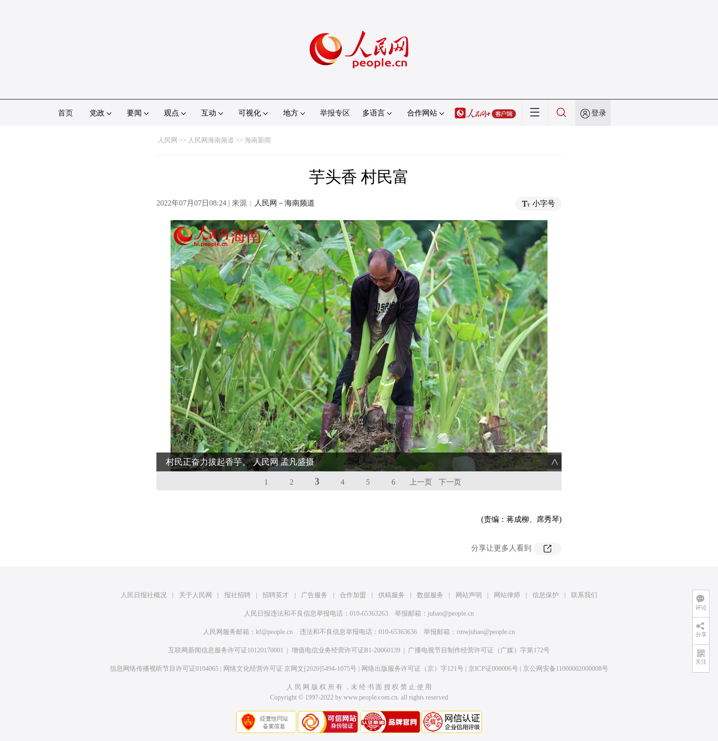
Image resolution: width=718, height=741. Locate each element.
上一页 (420, 482)
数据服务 (430, 595)
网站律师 (507, 595)
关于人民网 (195, 595)
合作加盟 (353, 595)
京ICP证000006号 (493, 668)
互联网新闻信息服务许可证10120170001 (226, 650)
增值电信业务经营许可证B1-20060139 (346, 650)
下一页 (450, 482)
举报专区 (335, 113)
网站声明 (469, 595)
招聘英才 (275, 595)
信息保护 (545, 595)
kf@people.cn (274, 631)
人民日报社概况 (144, 595)
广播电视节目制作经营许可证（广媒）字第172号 (479, 650)
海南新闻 (258, 140)
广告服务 (314, 595)
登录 (598, 113)
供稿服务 (391, 595)
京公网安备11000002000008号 (565, 668)
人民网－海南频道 (284, 203)
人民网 (168, 140)
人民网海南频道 (211, 140)
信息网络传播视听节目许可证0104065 (164, 668)
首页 (65, 113)
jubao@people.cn (451, 613)
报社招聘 (237, 595)
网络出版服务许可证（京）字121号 (412, 668)
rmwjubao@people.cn (486, 631)
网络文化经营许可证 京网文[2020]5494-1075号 (290, 668)
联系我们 (584, 595)
